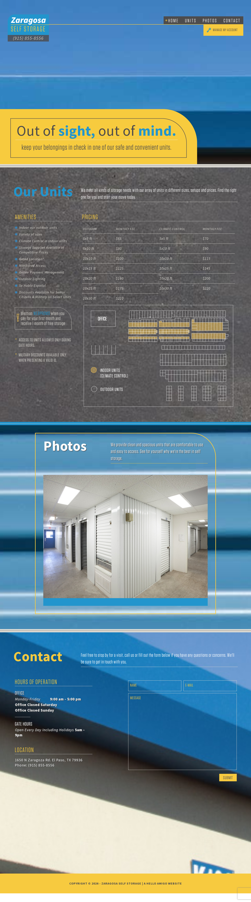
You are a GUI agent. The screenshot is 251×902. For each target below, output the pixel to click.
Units (191, 20)
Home (173, 20)
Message (135, 706)
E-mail (189, 693)
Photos (210, 20)
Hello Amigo (156, 892)
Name (133, 693)
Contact (232, 20)
